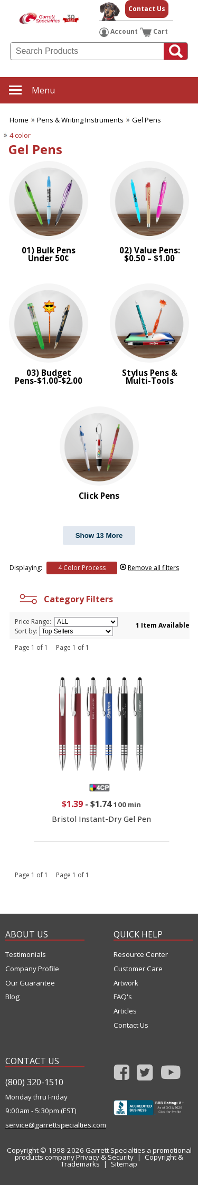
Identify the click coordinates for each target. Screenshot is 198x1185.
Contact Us (146, 8)
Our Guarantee (30, 983)
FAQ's (123, 996)
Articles (125, 1011)
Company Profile (32, 968)
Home (19, 120)
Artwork (126, 983)
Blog (12, 996)
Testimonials (25, 954)
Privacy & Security (105, 1157)
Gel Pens (146, 120)
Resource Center (141, 954)
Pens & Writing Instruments (80, 120)
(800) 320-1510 (34, 1082)
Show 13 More (99, 535)
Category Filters (65, 599)
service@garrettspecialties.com (44, 1125)
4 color (20, 135)
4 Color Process (82, 567)
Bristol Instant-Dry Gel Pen (101, 819)
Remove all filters (153, 567)
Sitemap (124, 1164)
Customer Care (138, 968)
